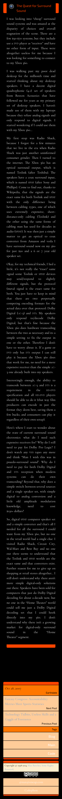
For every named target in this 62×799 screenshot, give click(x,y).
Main (51, 745)
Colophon (31, 790)
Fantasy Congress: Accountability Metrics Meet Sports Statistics (26, 701)
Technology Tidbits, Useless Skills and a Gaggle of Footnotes (30, 716)
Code (51, 753)
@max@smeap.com (31, 782)
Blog (51, 736)
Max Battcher (34, 765)
